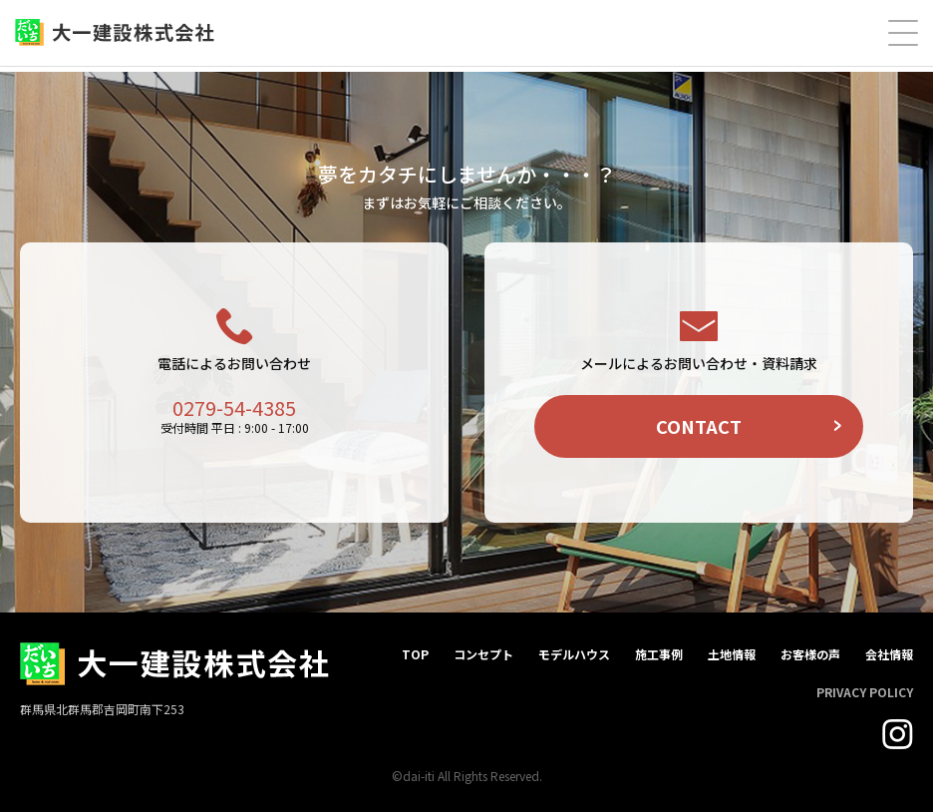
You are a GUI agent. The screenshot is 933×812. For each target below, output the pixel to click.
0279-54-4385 (234, 407)
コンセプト (483, 653)
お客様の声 (810, 653)
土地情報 (732, 653)
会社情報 (889, 653)
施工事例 (659, 653)
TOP (415, 653)
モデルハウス (574, 653)
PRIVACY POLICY (864, 691)
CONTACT (699, 426)
